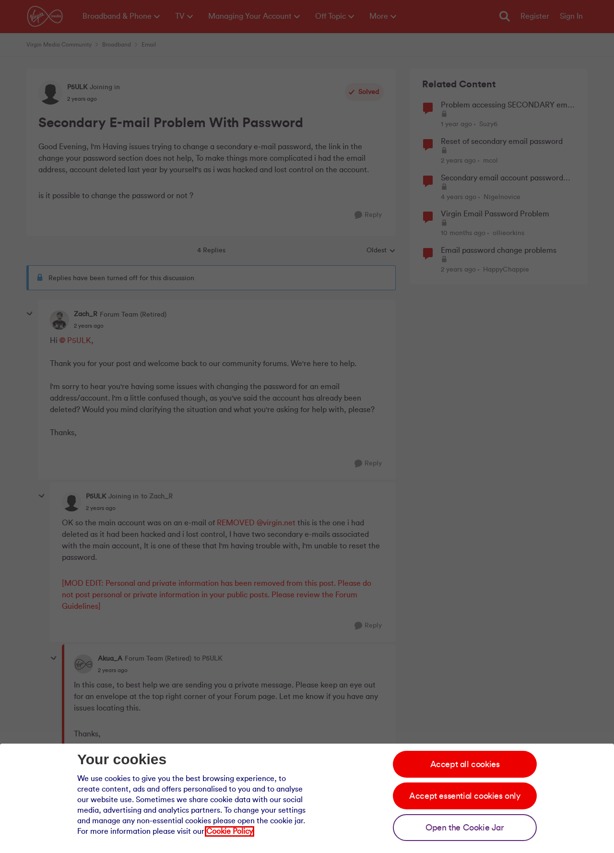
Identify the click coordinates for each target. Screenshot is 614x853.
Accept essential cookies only (464, 796)
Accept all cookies (465, 764)
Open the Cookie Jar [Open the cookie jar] (464, 827)
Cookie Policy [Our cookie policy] (229, 831)
